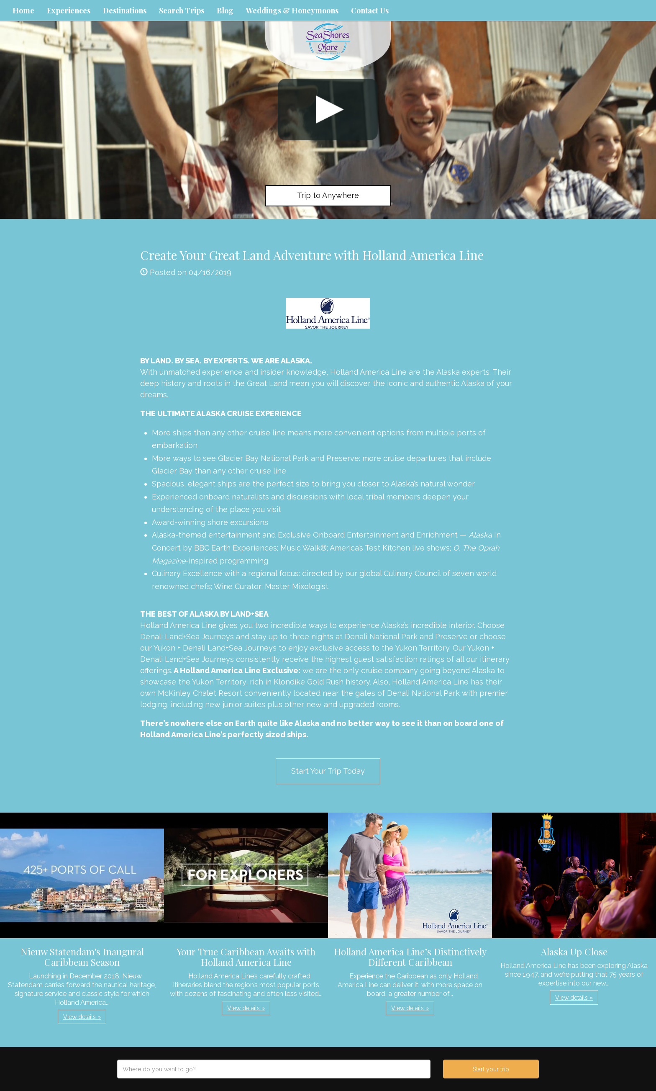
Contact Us (370, 10)
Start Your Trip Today (328, 771)
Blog (225, 10)
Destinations (124, 10)
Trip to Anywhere (328, 195)
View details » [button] (82, 1017)
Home (23, 10)
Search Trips (181, 10)
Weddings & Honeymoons (292, 10)
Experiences (68, 10)
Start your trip (491, 1069)
